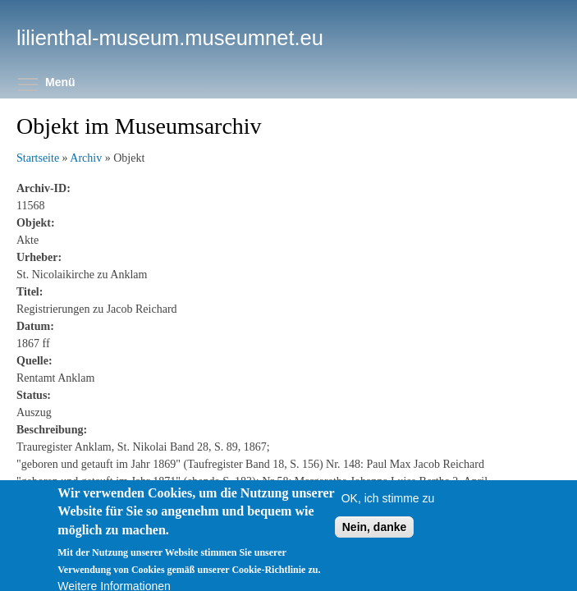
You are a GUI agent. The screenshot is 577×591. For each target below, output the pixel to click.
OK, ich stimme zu (388, 506)
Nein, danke (374, 535)
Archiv (86, 158)
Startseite (37, 158)
